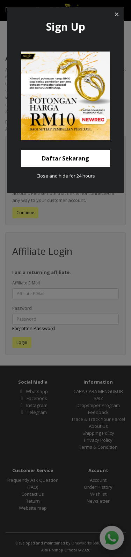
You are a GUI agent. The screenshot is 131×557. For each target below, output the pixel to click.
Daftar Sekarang (65, 158)
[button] (117, 14)
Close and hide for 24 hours (65, 176)
